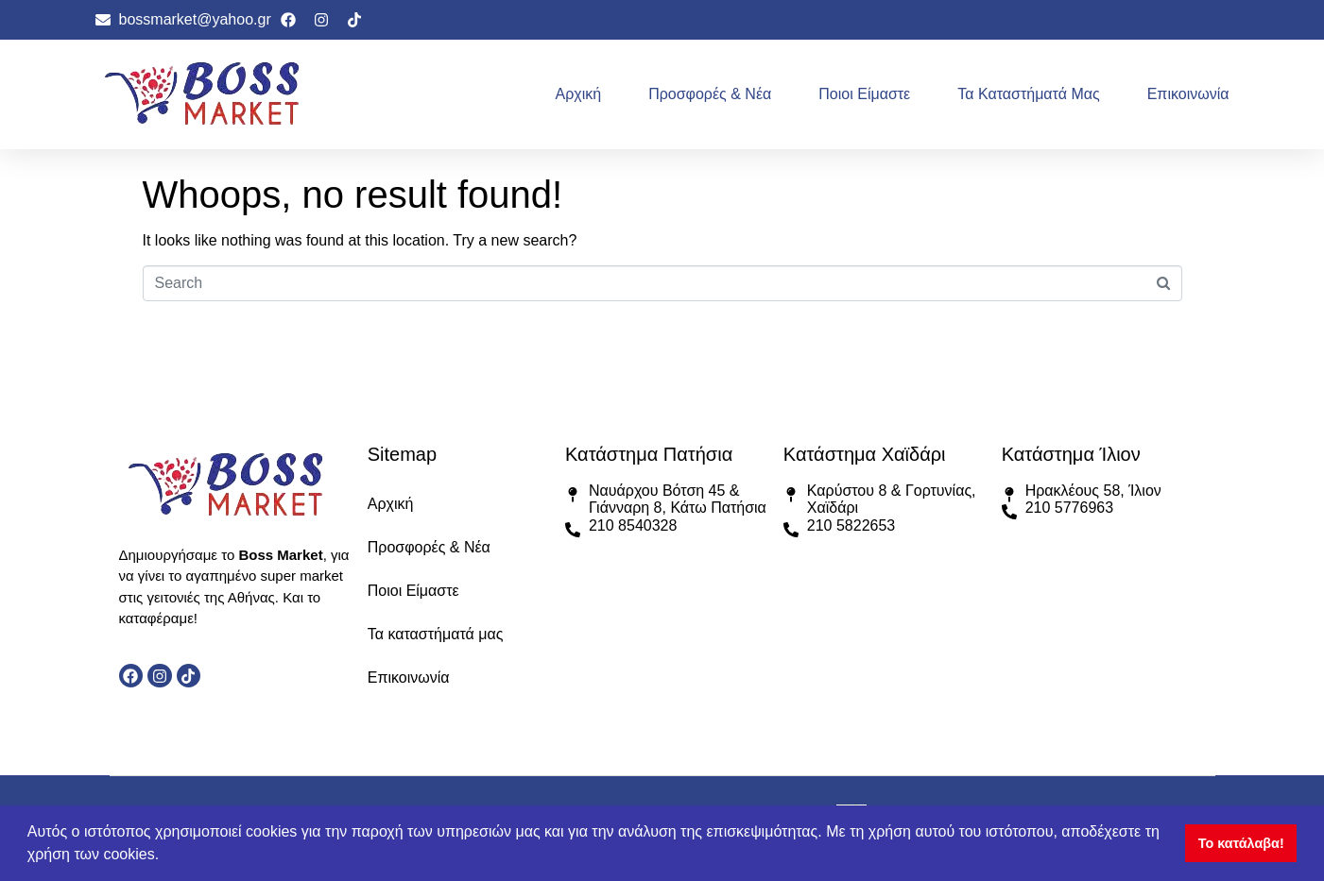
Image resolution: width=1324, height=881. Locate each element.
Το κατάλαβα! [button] (1241, 843)
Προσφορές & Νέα (709, 94)
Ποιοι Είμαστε (864, 94)
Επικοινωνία (1188, 94)
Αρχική (579, 94)
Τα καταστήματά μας (1028, 94)
